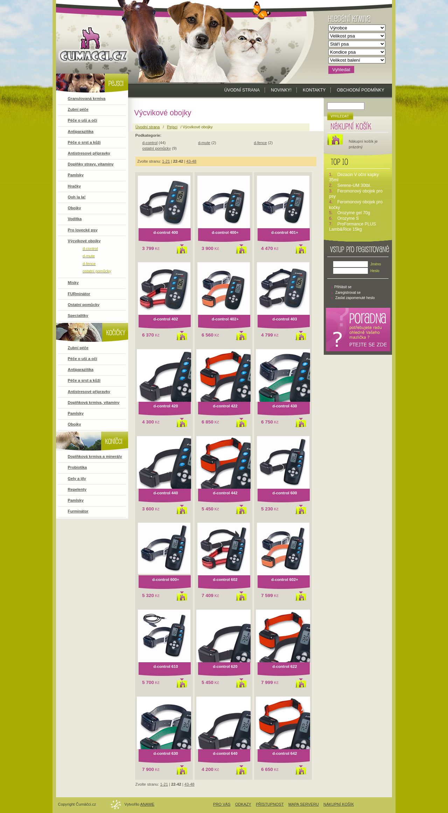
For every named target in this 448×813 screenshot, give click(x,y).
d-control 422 (225, 406)
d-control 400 (165, 232)
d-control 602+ (284, 579)
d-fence (260, 143)
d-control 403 (284, 319)
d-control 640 (225, 753)
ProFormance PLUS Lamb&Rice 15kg (352, 227)
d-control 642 (284, 753)
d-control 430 (284, 406)
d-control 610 (165, 666)
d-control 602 (225, 579)
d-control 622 (284, 666)
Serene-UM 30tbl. (354, 185)
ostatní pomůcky (156, 148)
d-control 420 (165, 406)
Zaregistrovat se (347, 292)
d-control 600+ (165, 579)
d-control (150, 143)
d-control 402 (165, 319)
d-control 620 (225, 666)
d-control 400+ (225, 232)
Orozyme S (348, 218)
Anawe (147, 804)
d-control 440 (165, 493)
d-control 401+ (284, 232)
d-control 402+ (225, 319)
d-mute (204, 143)
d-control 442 (225, 493)
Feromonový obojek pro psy (356, 194)
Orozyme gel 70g (353, 212)
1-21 (166, 161)
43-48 (191, 161)
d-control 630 (165, 753)
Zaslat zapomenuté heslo (355, 298)
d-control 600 (284, 493)
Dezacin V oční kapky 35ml (354, 177)
